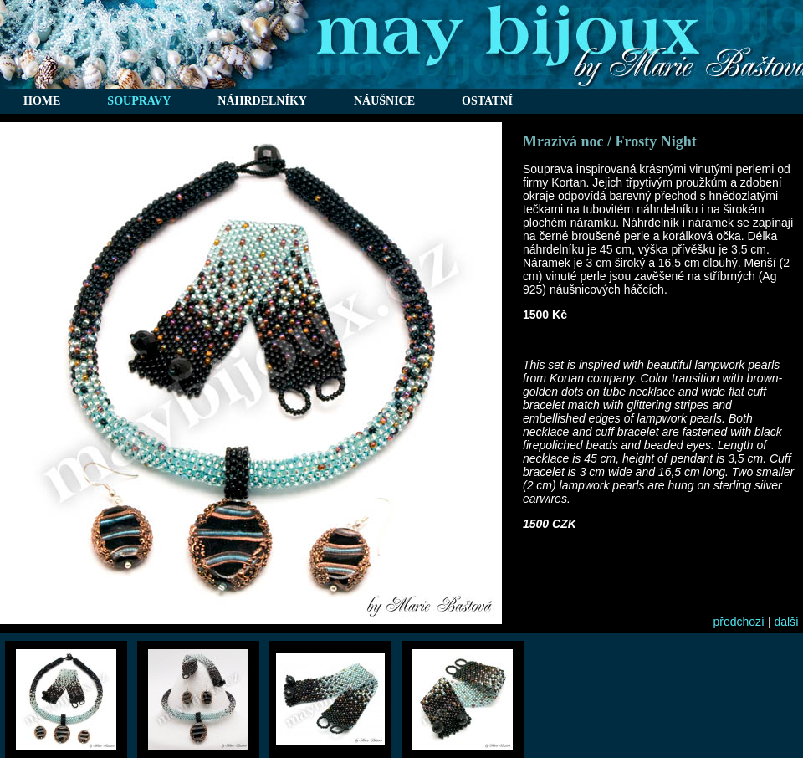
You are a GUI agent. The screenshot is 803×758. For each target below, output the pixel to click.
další (786, 621)
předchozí (739, 621)
